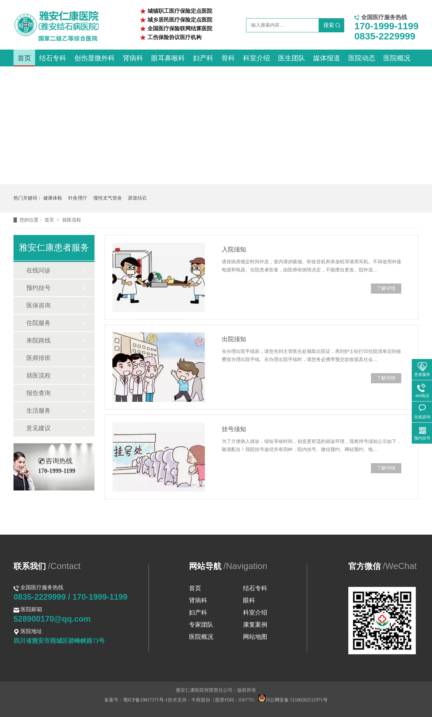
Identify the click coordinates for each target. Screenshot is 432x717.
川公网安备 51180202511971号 (293, 700)
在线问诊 (38, 270)
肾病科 (133, 58)
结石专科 (52, 58)
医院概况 (396, 58)
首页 (24, 58)
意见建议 (38, 428)
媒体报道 (326, 58)
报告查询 (38, 393)
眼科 (249, 600)
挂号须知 (234, 429)
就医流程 (71, 219)
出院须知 (234, 339)
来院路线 (38, 340)
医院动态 (361, 58)
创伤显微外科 (94, 58)
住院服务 (38, 323)
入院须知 (234, 249)
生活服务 (38, 410)
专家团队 (201, 624)
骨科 (228, 58)
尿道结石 (137, 198)
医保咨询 (38, 305)
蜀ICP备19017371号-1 (145, 700)
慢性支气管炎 (107, 198)
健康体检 (52, 198)
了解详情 (386, 288)
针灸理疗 (77, 198)
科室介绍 (256, 58)
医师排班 (38, 358)
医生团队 (291, 58)
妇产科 (203, 58)
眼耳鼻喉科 (168, 58)
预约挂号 (38, 288)
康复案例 (255, 624)
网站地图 (255, 636)
